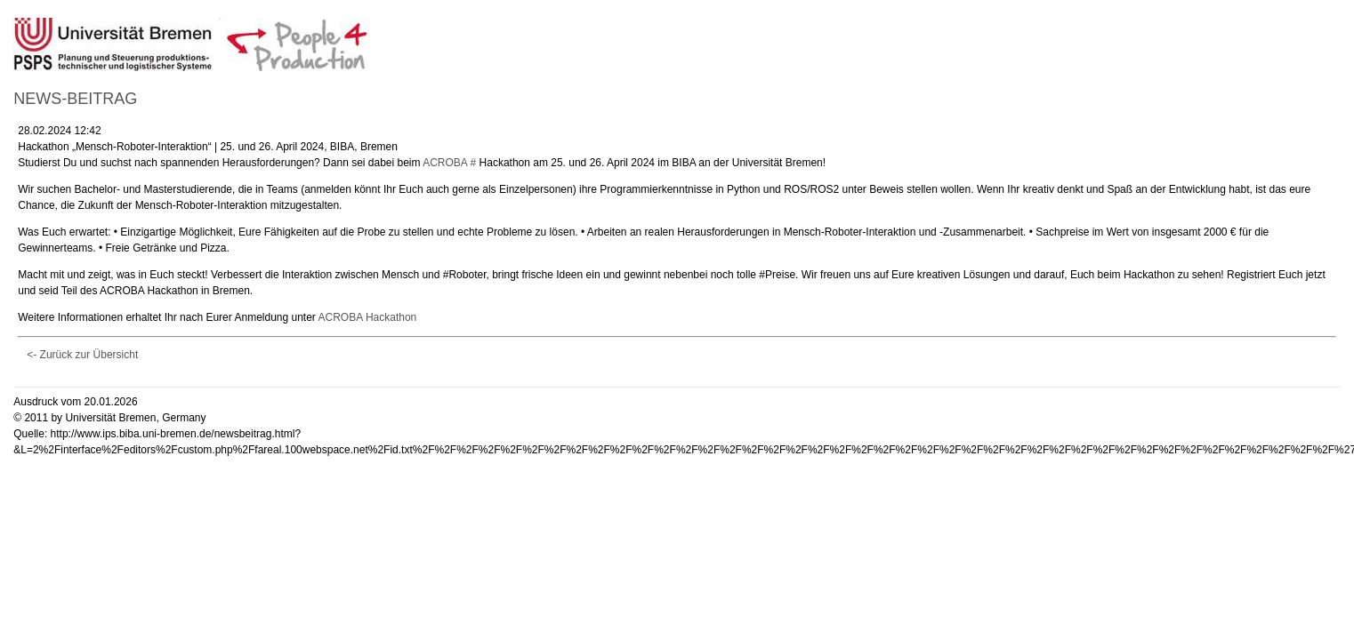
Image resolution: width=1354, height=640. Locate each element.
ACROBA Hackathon (367, 317)
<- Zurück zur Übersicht (82, 354)
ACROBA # (449, 162)
